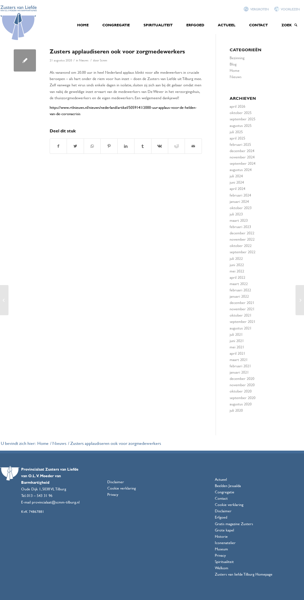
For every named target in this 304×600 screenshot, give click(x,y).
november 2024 (242, 157)
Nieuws (83, 60)
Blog (233, 64)
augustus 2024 (241, 169)
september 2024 (242, 163)
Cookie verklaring (121, 488)
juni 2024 (237, 182)
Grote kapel (224, 530)
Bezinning (237, 58)
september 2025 (242, 119)
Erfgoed (221, 517)
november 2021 (242, 309)
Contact (221, 498)
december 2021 (242, 302)
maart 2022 (239, 283)
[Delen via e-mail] (193, 146)
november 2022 (242, 239)
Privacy (112, 494)
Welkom (221, 568)
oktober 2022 (241, 245)
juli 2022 (236, 258)
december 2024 (242, 150)
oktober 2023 (241, 208)
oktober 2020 (241, 391)
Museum (221, 549)
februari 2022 (240, 290)
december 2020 (242, 378)
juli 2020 (236, 410)
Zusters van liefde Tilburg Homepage (243, 574)
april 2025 (237, 138)
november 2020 (242, 385)
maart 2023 (239, 220)
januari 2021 (239, 372)
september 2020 (242, 397)
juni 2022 (237, 265)
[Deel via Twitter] (75, 146)
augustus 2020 (241, 404)
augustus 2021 (241, 328)
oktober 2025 (241, 112)
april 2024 (237, 188)
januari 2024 (239, 201)
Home (235, 70)
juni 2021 (237, 340)
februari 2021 (240, 366)
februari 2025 (240, 144)
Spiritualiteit (224, 561)
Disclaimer (115, 482)
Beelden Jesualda (228, 485)
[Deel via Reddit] (176, 146)
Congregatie (224, 492)
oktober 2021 (241, 315)
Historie (221, 536)
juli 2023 (236, 214)
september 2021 (242, 321)
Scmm (103, 60)
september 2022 (242, 252)
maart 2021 (239, 359)
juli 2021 (236, 334)
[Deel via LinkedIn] (126, 146)
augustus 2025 (241, 125)
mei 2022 (237, 271)
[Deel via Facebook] (58, 146)
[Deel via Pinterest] (109, 146)
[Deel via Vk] (159, 146)
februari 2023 (240, 226)
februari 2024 (240, 195)
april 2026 (237, 106)
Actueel (221, 479)
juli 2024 (236, 176)
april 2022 (237, 277)
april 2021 (237, 353)
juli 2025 (236, 132)
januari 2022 (239, 296)
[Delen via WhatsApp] (92, 146)
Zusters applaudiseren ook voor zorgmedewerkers (117, 51)
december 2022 (242, 233)
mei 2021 (237, 347)
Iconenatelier (225, 542)
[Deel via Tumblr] (142, 146)
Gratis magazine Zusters (234, 524)
